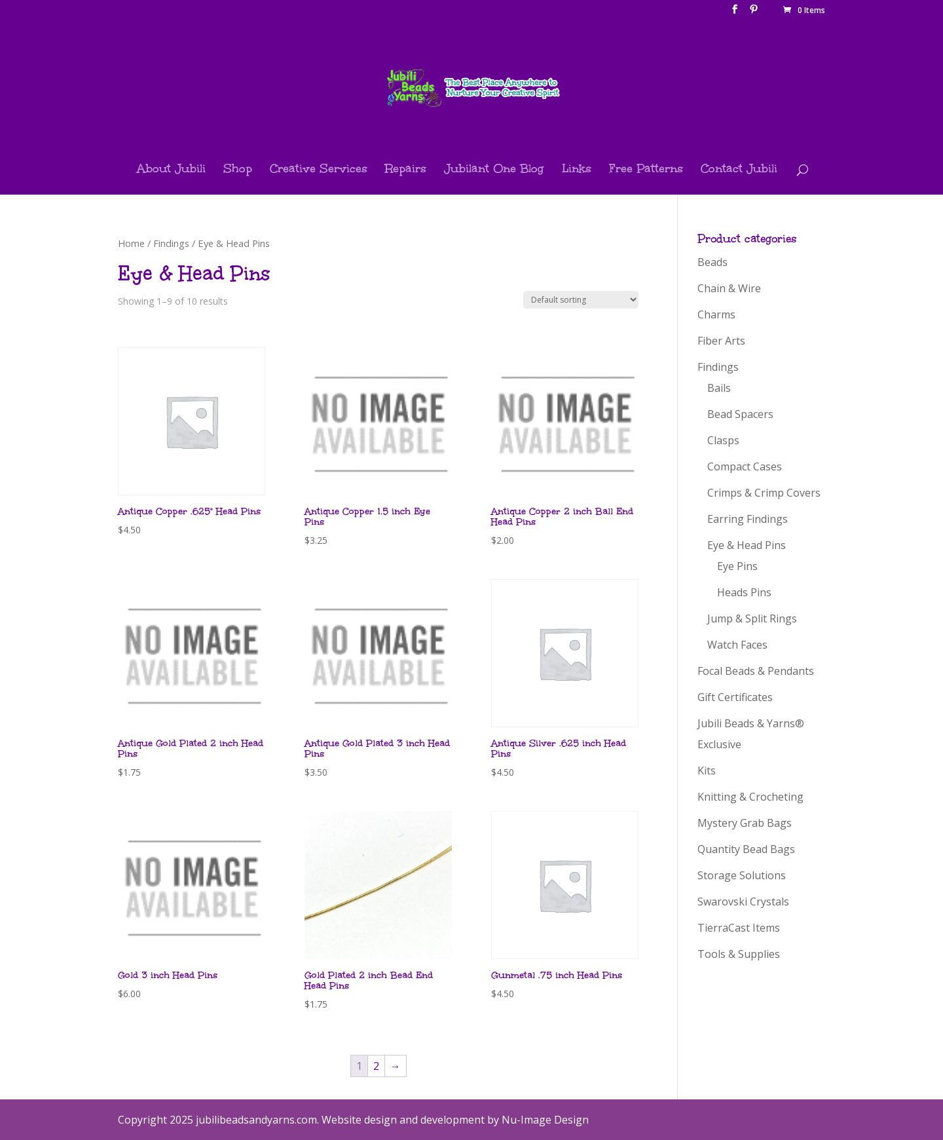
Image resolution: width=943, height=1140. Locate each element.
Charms (716, 314)
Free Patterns (646, 170)
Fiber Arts (721, 340)
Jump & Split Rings (752, 618)
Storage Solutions (741, 875)
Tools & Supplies (738, 954)
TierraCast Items (738, 928)
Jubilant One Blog (494, 170)
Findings (171, 243)
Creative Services (318, 170)
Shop (237, 170)
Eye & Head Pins (746, 545)
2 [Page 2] (376, 1066)
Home (131, 243)
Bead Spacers (740, 414)
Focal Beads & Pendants (755, 671)
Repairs (405, 170)
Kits (706, 770)
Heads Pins (744, 592)
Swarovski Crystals (743, 901)
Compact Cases (744, 466)
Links (576, 170)
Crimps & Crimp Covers (764, 492)
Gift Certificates (735, 697)
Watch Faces (737, 644)
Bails (719, 388)
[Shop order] (580, 300)
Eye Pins (737, 566)
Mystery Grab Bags (744, 823)
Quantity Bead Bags (746, 849)
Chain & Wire (729, 288)
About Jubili (171, 170)
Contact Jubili (739, 170)
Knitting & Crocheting (750, 796)
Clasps (723, 440)
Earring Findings (747, 519)
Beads (712, 262)
